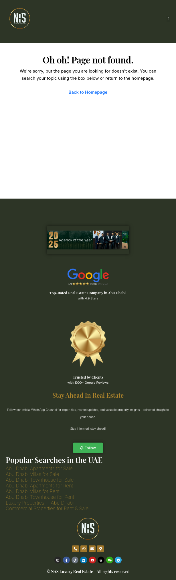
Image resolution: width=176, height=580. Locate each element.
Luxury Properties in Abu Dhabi (40, 503)
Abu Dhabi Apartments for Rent (39, 486)
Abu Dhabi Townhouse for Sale (40, 480)
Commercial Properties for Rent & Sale (47, 508)
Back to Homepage (88, 92)
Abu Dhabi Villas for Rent (33, 491)
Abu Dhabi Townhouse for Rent (40, 497)
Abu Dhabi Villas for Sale (32, 474)
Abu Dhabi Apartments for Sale (39, 468)
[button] (168, 19)
